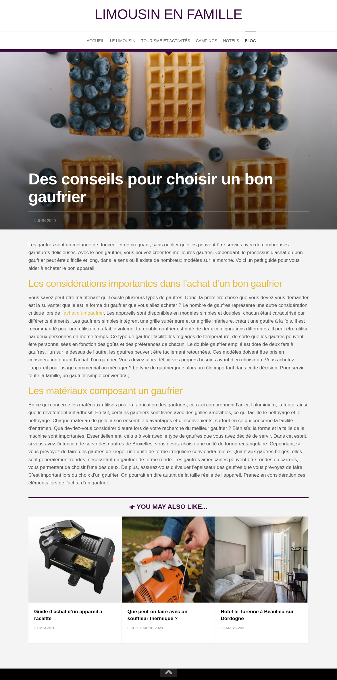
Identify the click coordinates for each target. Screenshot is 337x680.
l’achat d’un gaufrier (82, 313)
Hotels (231, 40)
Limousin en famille (168, 14)
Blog (250, 40)
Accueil (95, 40)
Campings (206, 40)
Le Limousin (122, 40)
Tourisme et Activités (165, 40)
